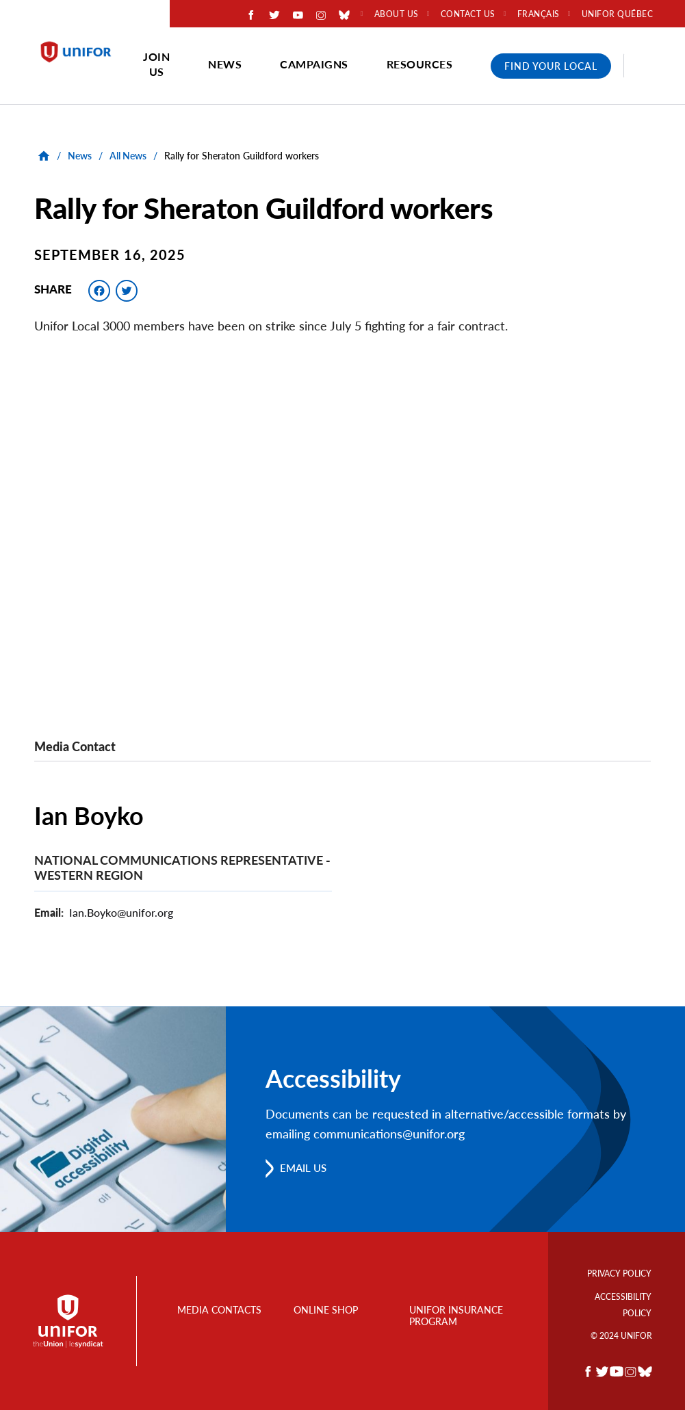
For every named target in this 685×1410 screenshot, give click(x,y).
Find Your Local (550, 66)
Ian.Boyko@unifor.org (121, 912)
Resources (420, 63)
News (225, 63)
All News (127, 155)
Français (538, 14)
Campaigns (314, 63)
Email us (306, 1167)
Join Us (156, 64)
